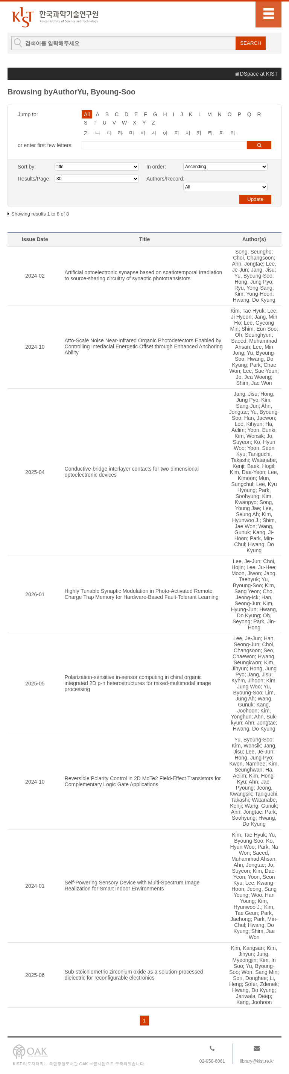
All (87, 114)
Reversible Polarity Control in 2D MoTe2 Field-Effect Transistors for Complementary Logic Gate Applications (143, 781)
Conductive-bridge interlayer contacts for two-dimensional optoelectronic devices (132, 472)
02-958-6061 (212, 1061)
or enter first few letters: (45, 145)
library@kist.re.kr (257, 1061)
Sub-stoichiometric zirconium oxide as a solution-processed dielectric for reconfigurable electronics (134, 975)
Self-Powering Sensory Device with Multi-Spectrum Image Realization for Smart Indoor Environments (132, 886)
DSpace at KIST (259, 74)
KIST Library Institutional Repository (54, 17)
